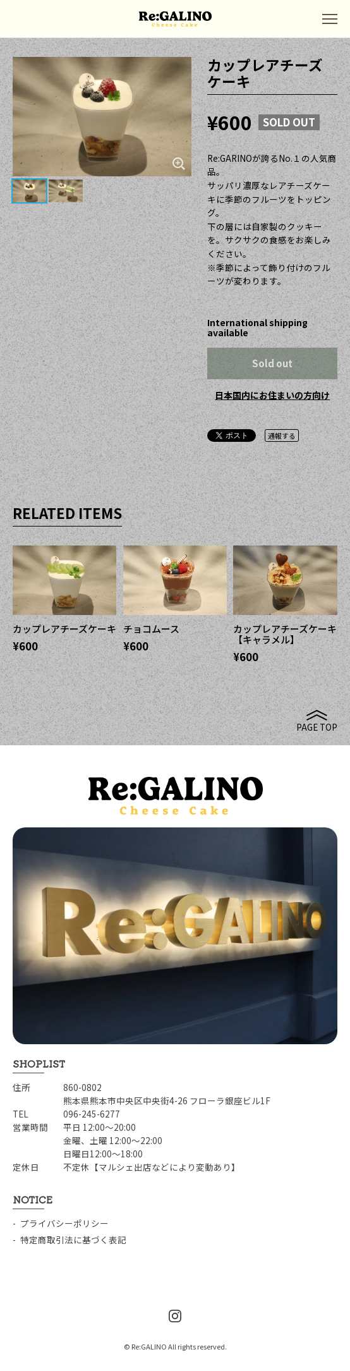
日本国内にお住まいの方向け (272, 395)
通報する (282, 435)
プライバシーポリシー (64, 1223)
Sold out (272, 363)
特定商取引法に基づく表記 (73, 1239)
